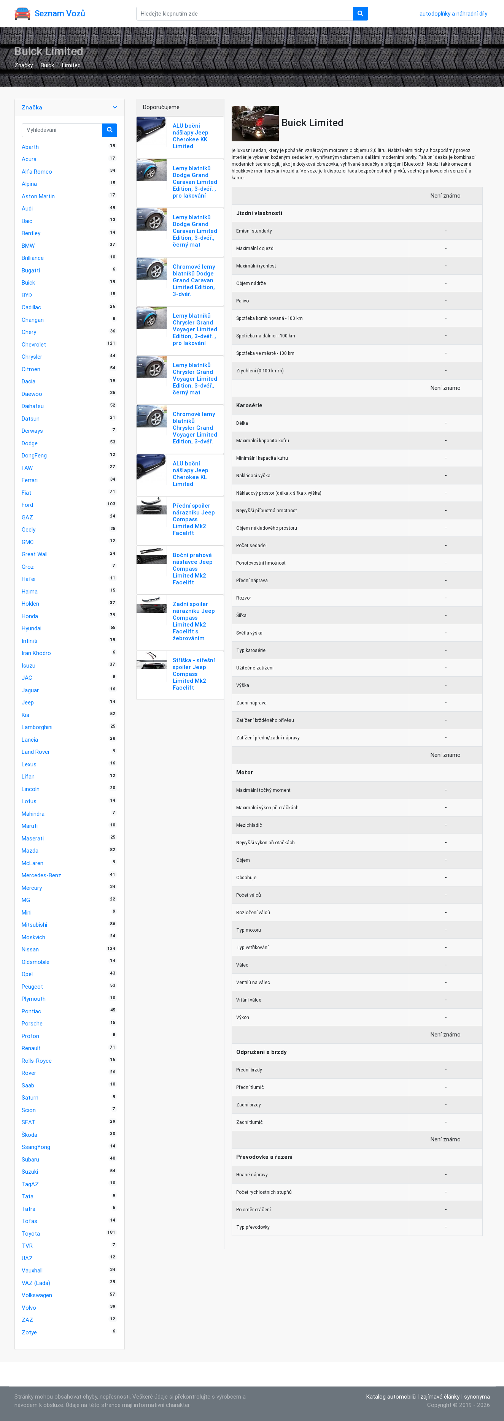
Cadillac (31, 307)
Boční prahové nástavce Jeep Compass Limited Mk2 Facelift (193, 568)
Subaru (30, 1159)
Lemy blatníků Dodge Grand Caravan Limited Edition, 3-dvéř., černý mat (195, 231)
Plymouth (34, 998)
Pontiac (31, 1011)
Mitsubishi (34, 924)
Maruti (30, 825)
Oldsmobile (35, 961)
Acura (29, 159)
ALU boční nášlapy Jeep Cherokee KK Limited (190, 136)
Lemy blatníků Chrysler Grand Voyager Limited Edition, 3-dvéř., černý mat (195, 378)
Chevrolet (34, 344)
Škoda (29, 1134)
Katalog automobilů (391, 1396)
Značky (23, 65)
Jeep (28, 702)
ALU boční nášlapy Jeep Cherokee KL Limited (190, 473)
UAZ (27, 1258)
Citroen (31, 369)
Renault (31, 1048)
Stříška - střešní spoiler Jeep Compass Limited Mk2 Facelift (194, 674)
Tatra (28, 1208)
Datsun (31, 418)
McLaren (32, 863)
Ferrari (30, 480)
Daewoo (32, 393)
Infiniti (29, 640)
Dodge (30, 443)
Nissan (30, 949)
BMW (28, 245)
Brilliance (33, 257)
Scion (29, 1110)
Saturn (30, 1097)
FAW (27, 468)
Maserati (33, 838)
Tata (27, 1196)
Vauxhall (32, 1270)
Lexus (29, 764)
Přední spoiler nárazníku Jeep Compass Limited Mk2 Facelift (194, 519)
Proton (30, 1036)
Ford (27, 504)
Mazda (30, 850)
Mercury (32, 887)
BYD (27, 295)
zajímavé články (439, 1396)
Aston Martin (38, 196)
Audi (27, 208)
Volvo (29, 1307)
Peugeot (32, 986)
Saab (28, 1085)
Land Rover (36, 751)
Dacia (28, 381)
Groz (28, 566)
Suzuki (30, 1171)
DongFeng (34, 455)
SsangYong (36, 1146)
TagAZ (30, 1184)
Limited (71, 65)
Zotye (29, 1332)
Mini (27, 912)
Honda (30, 616)
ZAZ (27, 1319)
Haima (30, 591)
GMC (28, 542)
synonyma (477, 1396)
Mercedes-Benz (41, 875)
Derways (32, 430)
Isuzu (28, 665)
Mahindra (33, 813)
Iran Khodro (36, 653)
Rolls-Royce (37, 1060)
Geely (28, 529)
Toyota (31, 1233)
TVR (27, 1245)
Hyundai (31, 628)
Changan (33, 319)
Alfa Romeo (37, 171)
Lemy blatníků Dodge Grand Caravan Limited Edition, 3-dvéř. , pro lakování (195, 182)
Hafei (28, 578)
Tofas (29, 1221)
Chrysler (32, 356)
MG (26, 900)
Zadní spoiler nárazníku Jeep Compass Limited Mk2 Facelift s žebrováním (194, 621)
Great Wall (35, 554)
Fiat (26, 492)
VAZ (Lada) (36, 1282)
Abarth (30, 146)
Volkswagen (37, 1295)
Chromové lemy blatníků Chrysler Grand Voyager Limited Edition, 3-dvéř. (195, 427)
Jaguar (30, 690)
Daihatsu (33, 406)
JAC (27, 677)
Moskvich (33, 937)
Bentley (31, 233)
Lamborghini (37, 727)
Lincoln (31, 789)
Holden (30, 603)
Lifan (28, 776)
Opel (27, 974)
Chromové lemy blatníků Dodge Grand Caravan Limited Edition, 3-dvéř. (194, 280)
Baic (27, 221)
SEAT (28, 1122)
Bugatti (31, 270)
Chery (29, 331)
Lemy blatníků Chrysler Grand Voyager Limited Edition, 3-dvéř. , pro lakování (195, 329)
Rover (29, 1072)
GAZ (27, 517)
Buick (47, 65)
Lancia (30, 739)
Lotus (29, 801)
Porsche (32, 1023)
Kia (25, 714)
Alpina (29, 183)
